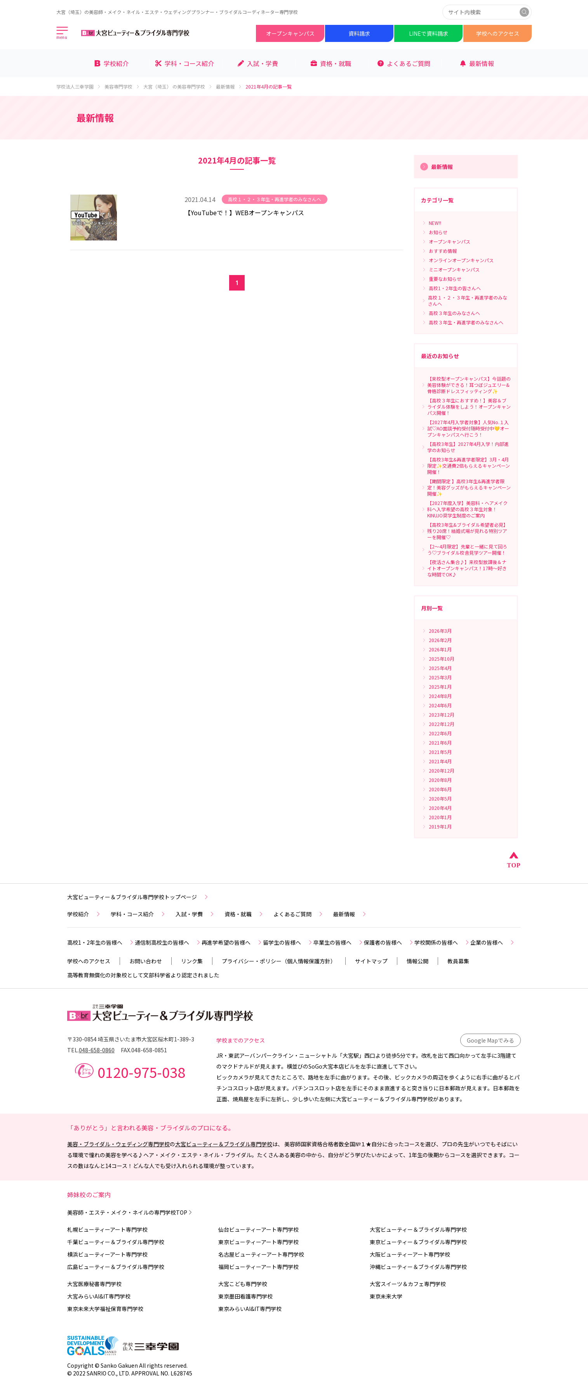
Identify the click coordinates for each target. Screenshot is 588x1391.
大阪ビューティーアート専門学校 (410, 1254)
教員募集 (458, 961)
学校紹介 (84, 914)
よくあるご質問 (298, 914)
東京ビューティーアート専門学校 (258, 1242)
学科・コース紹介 (138, 914)
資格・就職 (244, 914)
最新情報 (229, 87)
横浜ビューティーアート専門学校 (107, 1254)
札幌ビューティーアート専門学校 (107, 1229)
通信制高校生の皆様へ (168, 942)
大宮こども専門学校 (242, 1284)
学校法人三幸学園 (78, 87)
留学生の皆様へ (288, 942)
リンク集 (192, 961)
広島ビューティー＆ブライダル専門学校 (115, 1267)
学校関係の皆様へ (442, 942)
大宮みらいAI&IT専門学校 (98, 1296)
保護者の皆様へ (389, 942)
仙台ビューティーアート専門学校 (258, 1229)
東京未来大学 (386, 1296)
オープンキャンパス (290, 33)
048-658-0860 (97, 1050)
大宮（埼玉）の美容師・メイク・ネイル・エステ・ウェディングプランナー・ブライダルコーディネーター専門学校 (177, 12)
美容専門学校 (122, 87)
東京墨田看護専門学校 (245, 1296)
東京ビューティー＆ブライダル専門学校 (418, 1242)
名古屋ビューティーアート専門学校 (261, 1254)
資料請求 (359, 33)
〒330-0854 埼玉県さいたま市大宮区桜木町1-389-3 (130, 1039)
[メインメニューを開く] (62, 33)
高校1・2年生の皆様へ (101, 942)
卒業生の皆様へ (338, 942)
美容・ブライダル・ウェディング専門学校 (118, 1144)
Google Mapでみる (490, 1040)
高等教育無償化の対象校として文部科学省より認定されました (143, 975)
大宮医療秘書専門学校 (94, 1284)
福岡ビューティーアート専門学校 (258, 1267)
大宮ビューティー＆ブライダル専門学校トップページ (138, 897)
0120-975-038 (141, 1071)
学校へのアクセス (497, 33)
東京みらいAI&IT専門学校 (250, 1309)
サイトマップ (371, 961)
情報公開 (417, 961)
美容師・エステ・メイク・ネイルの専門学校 (130, 1212)
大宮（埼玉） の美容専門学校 (178, 87)
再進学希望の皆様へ (232, 942)
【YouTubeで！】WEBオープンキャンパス (244, 212)
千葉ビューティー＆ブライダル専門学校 (115, 1242)
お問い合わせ (145, 961)
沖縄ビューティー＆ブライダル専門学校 (418, 1267)
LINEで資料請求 (428, 33)
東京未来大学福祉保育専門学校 (105, 1309)
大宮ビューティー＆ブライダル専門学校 (223, 1144)
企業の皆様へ (492, 942)
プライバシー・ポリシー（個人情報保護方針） (279, 961)
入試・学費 (195, 914)
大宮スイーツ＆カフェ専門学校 (408, 1284)
